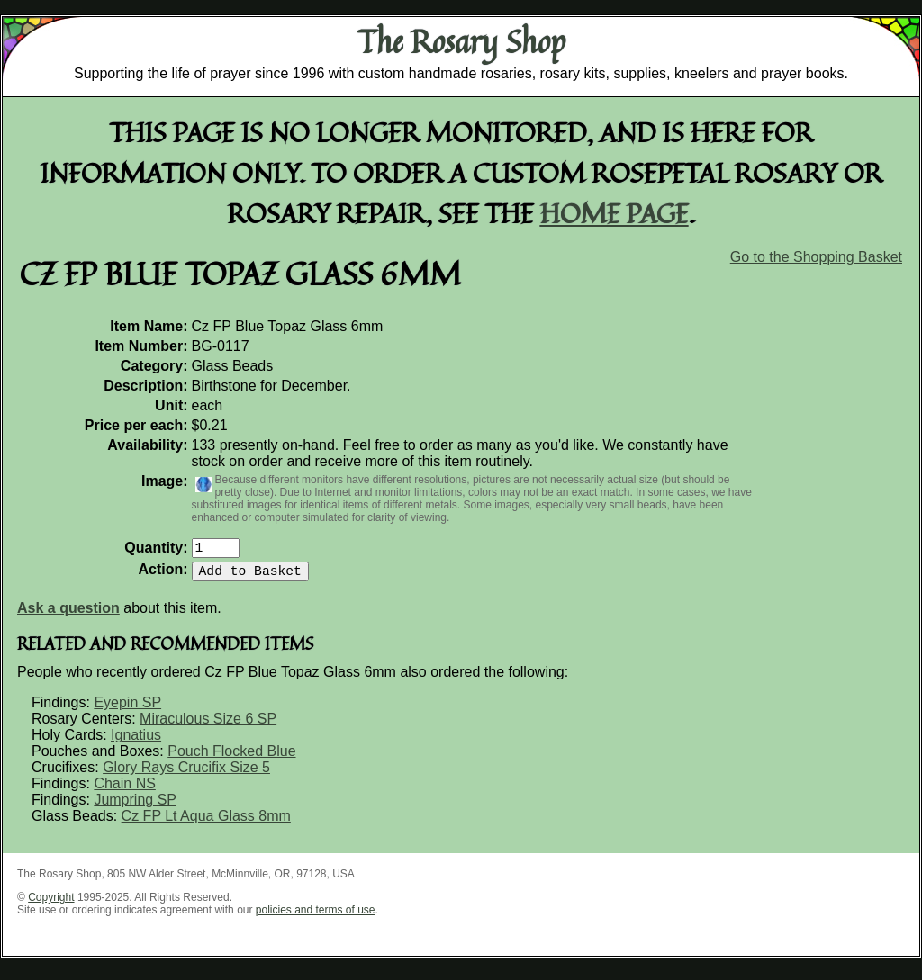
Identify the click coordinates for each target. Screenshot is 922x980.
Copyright (51, 904)
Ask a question (68, 615)
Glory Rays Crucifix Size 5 (186, 774)
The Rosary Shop (461, 41)
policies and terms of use (315, 917)
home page (614, 213)
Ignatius (136, 742)
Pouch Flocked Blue (231, 758)
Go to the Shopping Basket (816, 257)
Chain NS (124, 790)
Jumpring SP (135, 806)
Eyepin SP (127, 709)
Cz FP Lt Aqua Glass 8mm (206, 823)
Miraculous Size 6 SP (208, 725)
